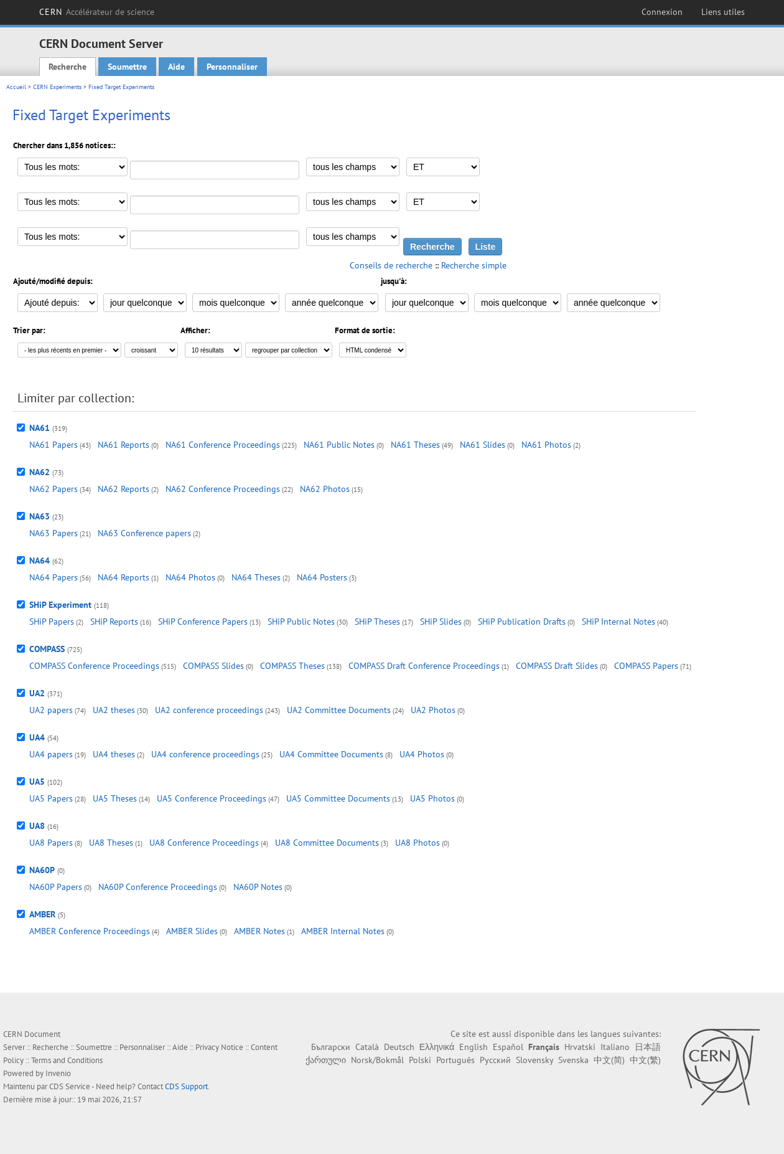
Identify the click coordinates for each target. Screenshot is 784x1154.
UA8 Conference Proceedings (204, 842)
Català (367, 1046)
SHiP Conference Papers (203, 621)
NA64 (39, 560)
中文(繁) (645, 1060)
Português (455, 1060)
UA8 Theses (111, 842)
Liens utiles (723, 11)
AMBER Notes (259, 931)
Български (330, 1046)
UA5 (37, 781)
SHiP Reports (114, 621)
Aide (176, 66)
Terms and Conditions (67, 1060)
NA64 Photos (190, 577)
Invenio (58, 1073)
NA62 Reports (123, 488)
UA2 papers (51, 710)
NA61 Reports (123, 444)
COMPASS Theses (292, 665)
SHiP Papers (51, 621)
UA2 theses (114, 710)
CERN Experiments (57, 87)
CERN (96, 11)
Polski (420, 1060)
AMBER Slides (192, 931)
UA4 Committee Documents (331, 754)
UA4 (37, 737)
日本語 (648, 1046)
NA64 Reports (123, 577)
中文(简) (609, 1060)
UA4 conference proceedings (205, 754)
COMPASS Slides (213, 665)
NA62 (39, 472)
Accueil (16, 87)
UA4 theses (114, 754)
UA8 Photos (417, 842)
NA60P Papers (55, 886)
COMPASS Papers (646, 665)
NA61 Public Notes (339, 444)
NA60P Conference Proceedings (157, 886)
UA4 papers (51, 754)
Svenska (573, 1060)
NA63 (39, 516)
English (473, 1046)
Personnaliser (232, 66)
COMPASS (47, 649)
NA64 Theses (256, 577)
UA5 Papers (51, 798)
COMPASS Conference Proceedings (94, 665)
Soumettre (127, 66)
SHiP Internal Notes (618, 621)
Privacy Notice (219, 1047)
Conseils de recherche (391, 265)
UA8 (37, 825)
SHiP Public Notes (301, 621)
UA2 (37, 693)
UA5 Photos (432, 798)
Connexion (662, 11)
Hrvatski (579, 1046)
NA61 (39, 427)
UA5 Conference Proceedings (211, 798)
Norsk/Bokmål (377, 1060)
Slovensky (534, 1060)
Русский (495, 1060)
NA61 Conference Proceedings (223, 444)
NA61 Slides (482, 444)
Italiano (615, 1046)
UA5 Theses (115, 798)
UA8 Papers (51, 842)
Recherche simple (473, 265)
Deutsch (399, 1046)
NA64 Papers (53, 577)
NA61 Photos (546, 444)
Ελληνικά (436, 1046)
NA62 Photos (325, 488)
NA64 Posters (322, 577)
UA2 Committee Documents (339, 710)
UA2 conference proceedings (209, 710)
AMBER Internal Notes (343, 931)
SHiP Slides (441, 621)
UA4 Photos (421, 754)
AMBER (42, 914)
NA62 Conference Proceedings (223, 488)
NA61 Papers (53, 444)
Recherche (67, 66)
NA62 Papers (53, 488)
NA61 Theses (415, 444)
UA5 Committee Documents (338, 798)
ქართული (326, 1060)
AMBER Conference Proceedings (89, 931)
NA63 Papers (53, 533)
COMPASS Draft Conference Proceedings (424, 665)
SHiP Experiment (60, 604)
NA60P (42, 870)
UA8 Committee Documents (327, 842)
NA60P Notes (257, 886)
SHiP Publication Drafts (522, 621)
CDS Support (186, 1086)
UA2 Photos (433, 710)
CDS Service (69, 1086)
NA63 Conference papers (144, 533)
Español (508, 1046)
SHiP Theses (377, 621)
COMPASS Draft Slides (557, 665)
